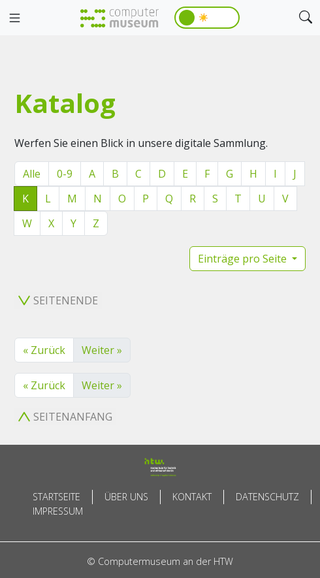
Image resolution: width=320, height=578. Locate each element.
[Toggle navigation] (14, 18)
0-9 (64, 174)
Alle (31, 174)
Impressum (58, 511)
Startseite (56, 496)
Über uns (126, 496)
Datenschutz (267, 496)
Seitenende (58, 300)
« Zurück (44, 350)
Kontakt (192, 496)
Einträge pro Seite (243, 258)
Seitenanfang (65, 416)
